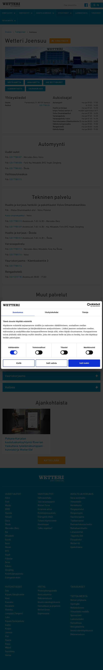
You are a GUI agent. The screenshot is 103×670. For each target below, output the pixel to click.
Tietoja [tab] (85, 312)
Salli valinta (51, 363)
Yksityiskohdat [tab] (51, 312)
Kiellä (18, 363)
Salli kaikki (84, 363)
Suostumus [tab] (18, 312)
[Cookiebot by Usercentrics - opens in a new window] (89, 305)
